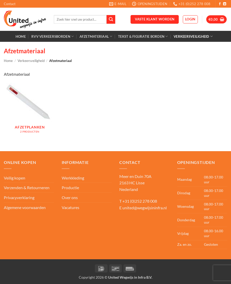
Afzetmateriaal (96, 36)
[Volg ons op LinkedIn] (224, 4)
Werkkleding (73, 177)
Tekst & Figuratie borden (143, 36)
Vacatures (70, 207)
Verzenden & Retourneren (26, 187)
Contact (10, 4)
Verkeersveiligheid (193, 36)
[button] (190, 19)
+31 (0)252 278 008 (139, 201)
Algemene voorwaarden (25, 207)
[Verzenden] (111, 19)
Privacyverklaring (19, 197)
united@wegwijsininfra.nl (144, 207)
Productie (70, 187)
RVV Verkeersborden (52, 36)
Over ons (70, 197)
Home (21, 36)
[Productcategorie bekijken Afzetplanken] (30, 111)
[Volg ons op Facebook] (219, 4)
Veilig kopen (14, 177)
